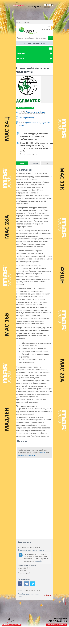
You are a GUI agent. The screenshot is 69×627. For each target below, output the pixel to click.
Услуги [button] (20, 58)
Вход (48, 27)
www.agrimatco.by (26, 117)
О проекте (19, 22)
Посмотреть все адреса (28, 154)
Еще (47, 163)
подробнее (39, 561)
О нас (22, 163)
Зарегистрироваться (26, 455)
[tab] (34, 53)
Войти (42, 452)
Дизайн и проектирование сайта (28, 595)
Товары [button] (21, 53)
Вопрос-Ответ (28, 22)
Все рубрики (42, 38)
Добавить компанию (34, 43)
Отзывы (34, 163)
